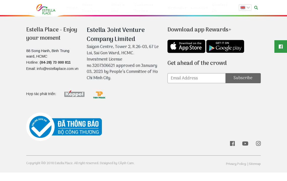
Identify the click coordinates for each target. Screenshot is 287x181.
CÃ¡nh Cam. (126, 163)
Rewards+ (178, 8)
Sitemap (255, 164)
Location (199, 8)
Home (71, 8)
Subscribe (243, 78)
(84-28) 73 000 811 (55, 62)
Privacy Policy (236, 164)
